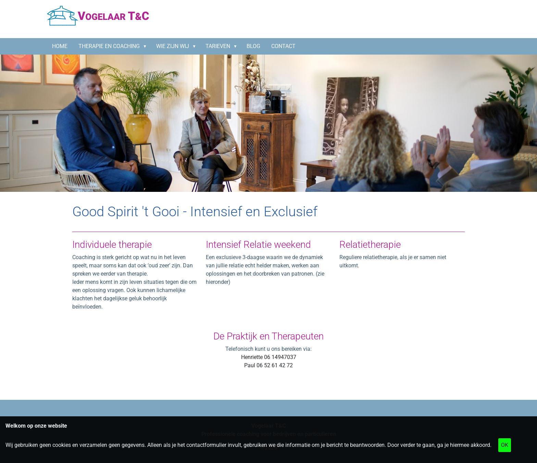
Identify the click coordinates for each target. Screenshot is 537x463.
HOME (59, 46)
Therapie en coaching (109, 46)
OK (504, 445)
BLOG (253, 46)
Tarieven (217, 46)
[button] (146, 46)
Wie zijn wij (172, 46)
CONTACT (283, 46)
